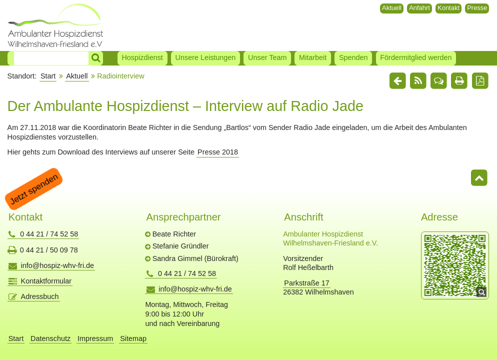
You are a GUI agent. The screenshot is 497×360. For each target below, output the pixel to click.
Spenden (353, 58)
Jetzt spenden (34, 188)
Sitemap (133, 338)
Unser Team (267, 58)
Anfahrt (419, 8)
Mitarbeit (312, 58)
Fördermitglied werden (416, 58)
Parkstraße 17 (306, 283)
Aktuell (392, 8)
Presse (477, 8)
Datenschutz (50, 338)
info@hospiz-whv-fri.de (57, 266)
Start (48, 76)
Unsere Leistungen (206, 58)
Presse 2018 (218, 152)
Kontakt (449, 8)
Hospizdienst (142, 58)
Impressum (95, 338)
